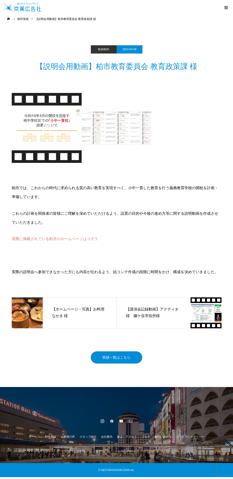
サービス (34, 438)
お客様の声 (68, 438)
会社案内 (106, 438)
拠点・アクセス (127, 438)
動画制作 (103, 49)
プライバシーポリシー (190, 438)
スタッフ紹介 (88, 438)
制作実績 (50, 438)
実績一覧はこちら (117, 358)
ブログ (145, 438)
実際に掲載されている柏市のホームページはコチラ (55, 239)
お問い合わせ (163, 438)
